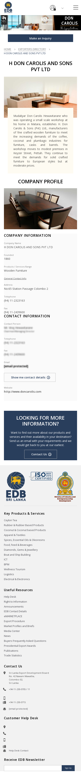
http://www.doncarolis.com (22, 391)
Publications (11, 650)
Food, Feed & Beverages (18, 545)
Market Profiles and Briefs (19, 626)
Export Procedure (14, 621)
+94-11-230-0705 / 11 (19, 689)
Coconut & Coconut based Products (25, 530)
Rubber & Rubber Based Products (24, 525)
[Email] (33, 768)
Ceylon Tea (10, 520)
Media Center (12, 631)
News (7, 636)
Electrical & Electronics (17, 579)
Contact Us (39, 454)
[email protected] (16, 366)
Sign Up (68, 768)
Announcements (14, 606)
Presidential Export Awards (20, 646)
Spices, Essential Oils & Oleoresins (24, 540)
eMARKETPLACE (13, 616)
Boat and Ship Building (17, 554)
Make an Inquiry (40, 38)
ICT (5, 559)
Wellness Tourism (14, 569)
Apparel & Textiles (14, 535)
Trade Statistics (13, 655)
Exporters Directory (32, 49)
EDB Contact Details (15, 611)
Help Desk (10, 596)
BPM (6, 564)
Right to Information (15, 601)
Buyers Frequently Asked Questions (25, 641)
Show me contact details (28, 377)
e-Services (52, 6)
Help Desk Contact (18, 750)
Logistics (9, 574)
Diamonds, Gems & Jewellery (21, 550)
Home (7, 49)
